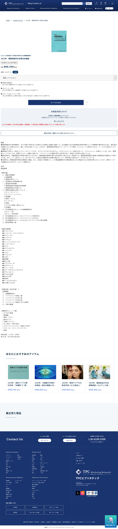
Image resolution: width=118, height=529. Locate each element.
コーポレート (88, 8)
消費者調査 (34, 507)
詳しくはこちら (59, 121)
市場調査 (15, 507)
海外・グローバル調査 (53, 512)
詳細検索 (88, 3)
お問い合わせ (98, 8)
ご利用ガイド (79, 455)
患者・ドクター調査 (54, 507)
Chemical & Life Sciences (40, 477)
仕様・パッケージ (9, 72)
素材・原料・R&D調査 (34, 512)
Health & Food (18, 20)
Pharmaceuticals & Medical (14, 477)
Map (95, 483)
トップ (77, 453)
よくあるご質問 (80, 458)
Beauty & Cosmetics (12, 452)
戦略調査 (15, 512)
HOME (8, 20)
